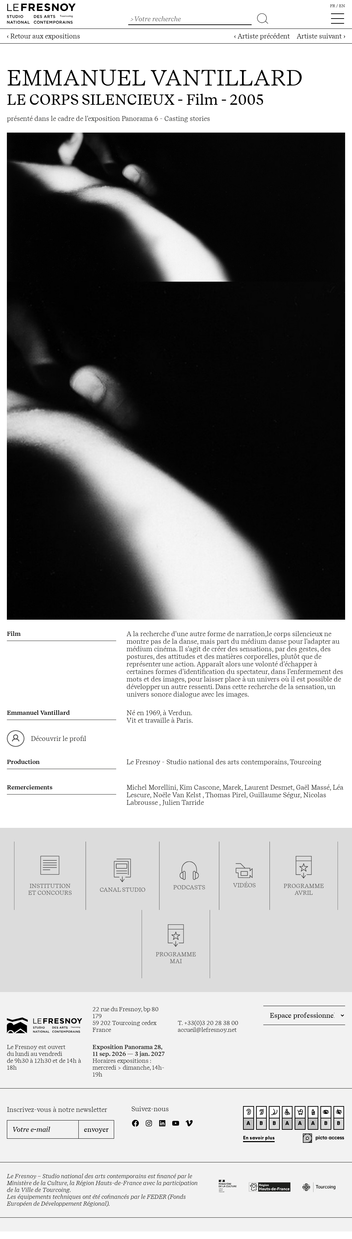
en (342, 5)
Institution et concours (50, 889)
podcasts (189, 887)
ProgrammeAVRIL (304, 889)
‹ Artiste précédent (262, 36)
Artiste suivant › (321, 36)
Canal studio (122, 889)
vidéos (244, 885)
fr (332, 5)
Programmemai (176, 958)
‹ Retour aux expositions (43, 36)
